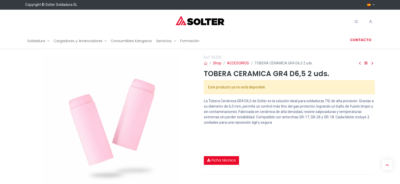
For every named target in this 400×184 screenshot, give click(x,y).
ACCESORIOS (238, 63)
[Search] (356, 22)
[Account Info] (371, 22)
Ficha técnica (221, 160)
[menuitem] (38, 41)
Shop (217, 63)
